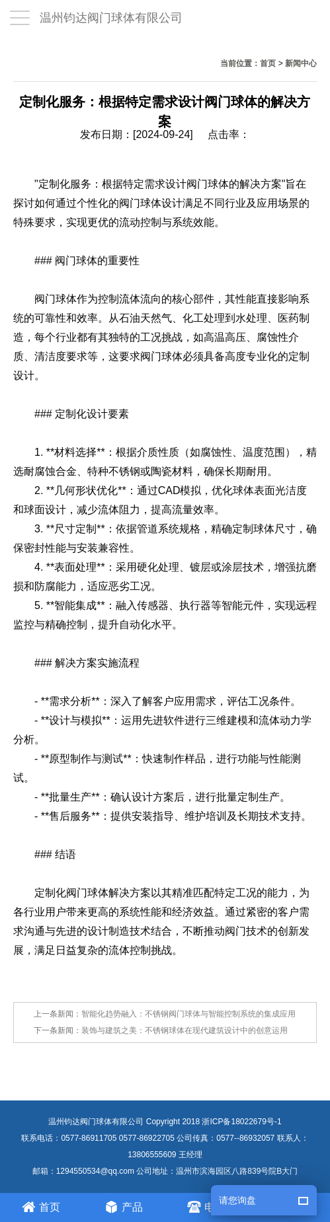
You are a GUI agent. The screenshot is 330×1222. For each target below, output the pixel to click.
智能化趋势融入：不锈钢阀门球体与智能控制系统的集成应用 (188, 1014)
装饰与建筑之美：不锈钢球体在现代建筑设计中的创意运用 (184, 1030)
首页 (268, 63)
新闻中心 (301, 63)
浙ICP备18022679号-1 (241, 1121)
